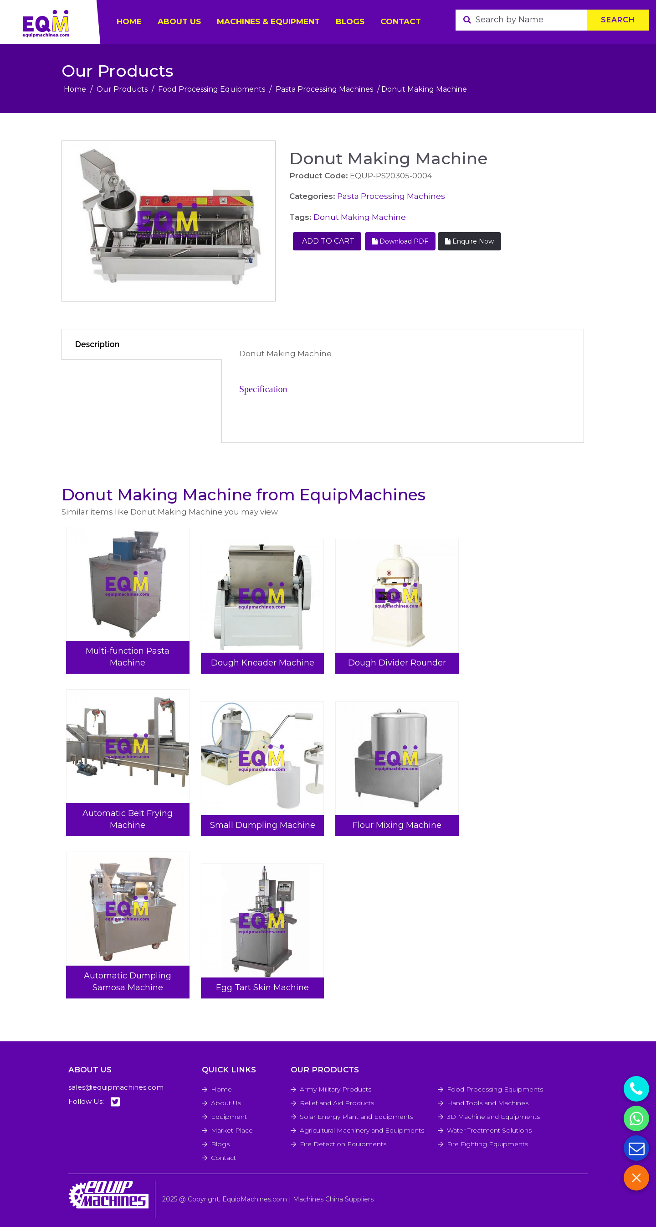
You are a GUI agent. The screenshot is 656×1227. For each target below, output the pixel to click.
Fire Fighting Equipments (487, 1144)
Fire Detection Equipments (343, 1144)
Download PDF (400, 241)
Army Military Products (335, 1089)
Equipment (229, 1117)
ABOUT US (179, 21)
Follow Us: (94, 1102)
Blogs (350, 21)
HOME (129, 21)
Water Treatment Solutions (489, 1130)
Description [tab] (97, 344)
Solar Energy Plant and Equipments (356, 1117)
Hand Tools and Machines (487, 1103)
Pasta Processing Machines (324, 89)
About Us (226, 1103)
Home (75, 89)
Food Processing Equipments (211, 89)
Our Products (122, 89)
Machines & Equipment (268, 21)
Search (618, 20)
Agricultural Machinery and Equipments (362, 1130)
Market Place (232, 1130)
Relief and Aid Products (337, 1103)
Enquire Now (469, 241)
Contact (400, 21)
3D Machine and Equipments (493, 1117)
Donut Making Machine (359, 217)
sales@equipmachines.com (116, 1087)
